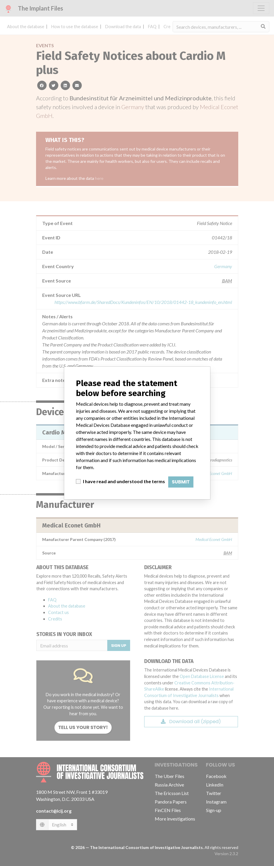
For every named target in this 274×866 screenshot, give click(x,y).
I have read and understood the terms (124, 481)
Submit (181, 481)
